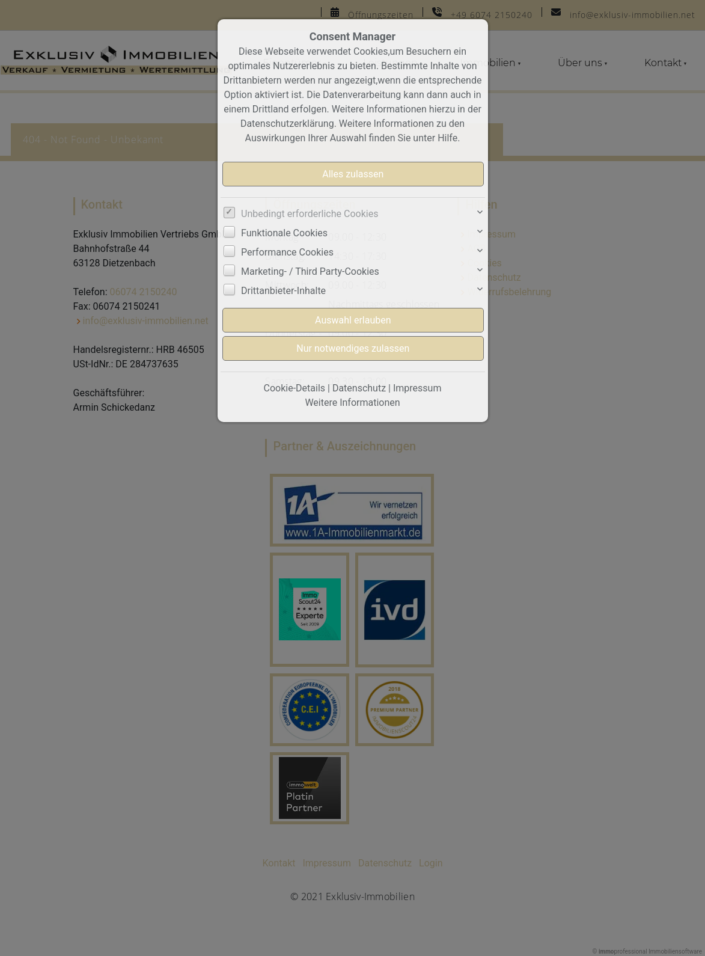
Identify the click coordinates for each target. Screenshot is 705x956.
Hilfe (447, 138)
